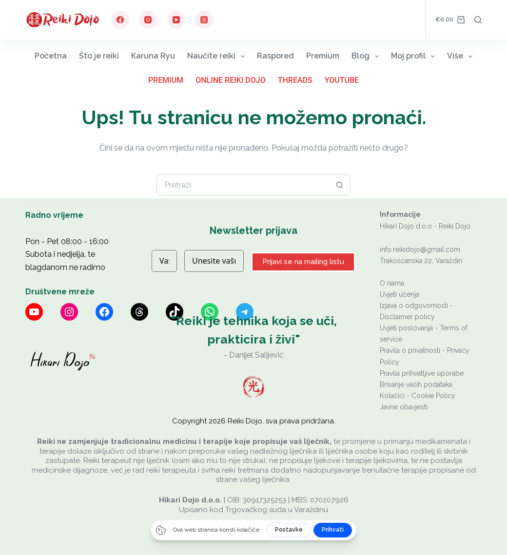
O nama (392, 283)
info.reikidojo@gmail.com (420, 249)
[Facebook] (120, 20)
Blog (367, 56)
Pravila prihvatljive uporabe (422, 373)
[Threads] (204, 20)
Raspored (275, 55)
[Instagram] (148, 20)
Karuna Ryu (153, 55)
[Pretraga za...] (242, 185)
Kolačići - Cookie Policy (417, 396)
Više (461, 56)
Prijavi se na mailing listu (303, 261)
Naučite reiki (218, 56)
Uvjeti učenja (399, 294)
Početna (51, 55)
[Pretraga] (478, 19)
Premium (322, 55)
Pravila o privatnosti (410, 350)
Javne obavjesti (404, 407)
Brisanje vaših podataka (416, 384)
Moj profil (415, 56)
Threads (295, 80)
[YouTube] (176, 20)
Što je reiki (99, 55)
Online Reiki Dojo (230, 80)
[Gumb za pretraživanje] (340, 185)
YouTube (342, 80)
